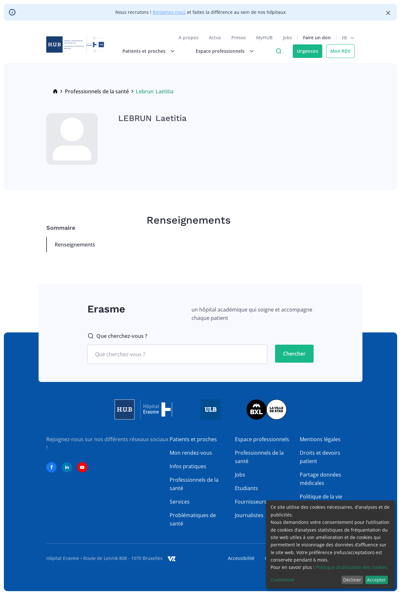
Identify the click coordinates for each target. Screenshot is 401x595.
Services (180, 501)
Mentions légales (320, 439)
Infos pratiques (188, 466)
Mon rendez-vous (191, 452)
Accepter (376, 580)
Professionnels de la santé (97, 91)
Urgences (307, 51)
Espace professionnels (262, 439)
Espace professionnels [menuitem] (220, 51)
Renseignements (75, 244)
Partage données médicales (320, 479)
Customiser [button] (283, 580)
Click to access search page (278, 51)
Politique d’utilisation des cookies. (352, 567)
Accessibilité (241, 558)
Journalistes (249, 515)
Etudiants (246, 488)
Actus (215, 37)
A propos (189, 37)
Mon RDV (340, 51)
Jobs (287, 37)
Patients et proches (193, 439)
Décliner (352, 580)
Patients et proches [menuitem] (143, 51)
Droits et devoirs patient (320, 457)
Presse (238, 37)
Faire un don (317, 37)
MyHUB (264, 37)
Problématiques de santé (193, 519)
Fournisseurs (251, 501)
